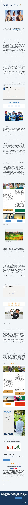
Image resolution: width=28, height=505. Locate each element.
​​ (13, 293)
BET (8, 210)
